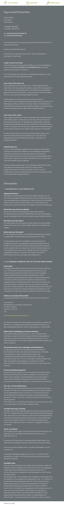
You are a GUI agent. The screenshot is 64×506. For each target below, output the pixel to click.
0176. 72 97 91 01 (13, 29)
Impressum (9, 503)
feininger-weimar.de (14, 35)
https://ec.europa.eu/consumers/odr (25, 67)
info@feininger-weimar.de (17, 33)
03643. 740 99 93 (12, 26)
